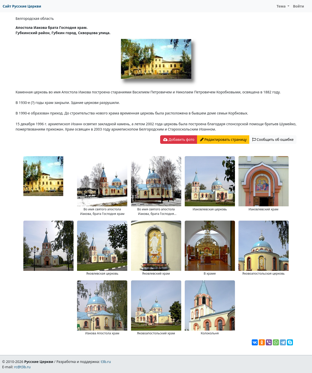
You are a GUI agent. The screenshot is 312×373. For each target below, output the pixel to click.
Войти (298, 6)
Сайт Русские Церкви (22, 6)
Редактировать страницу (223, 139)
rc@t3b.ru (22, 366)
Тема (282, 6)
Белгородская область (35, 18)
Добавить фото (178, 139)
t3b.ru (106, 361)
